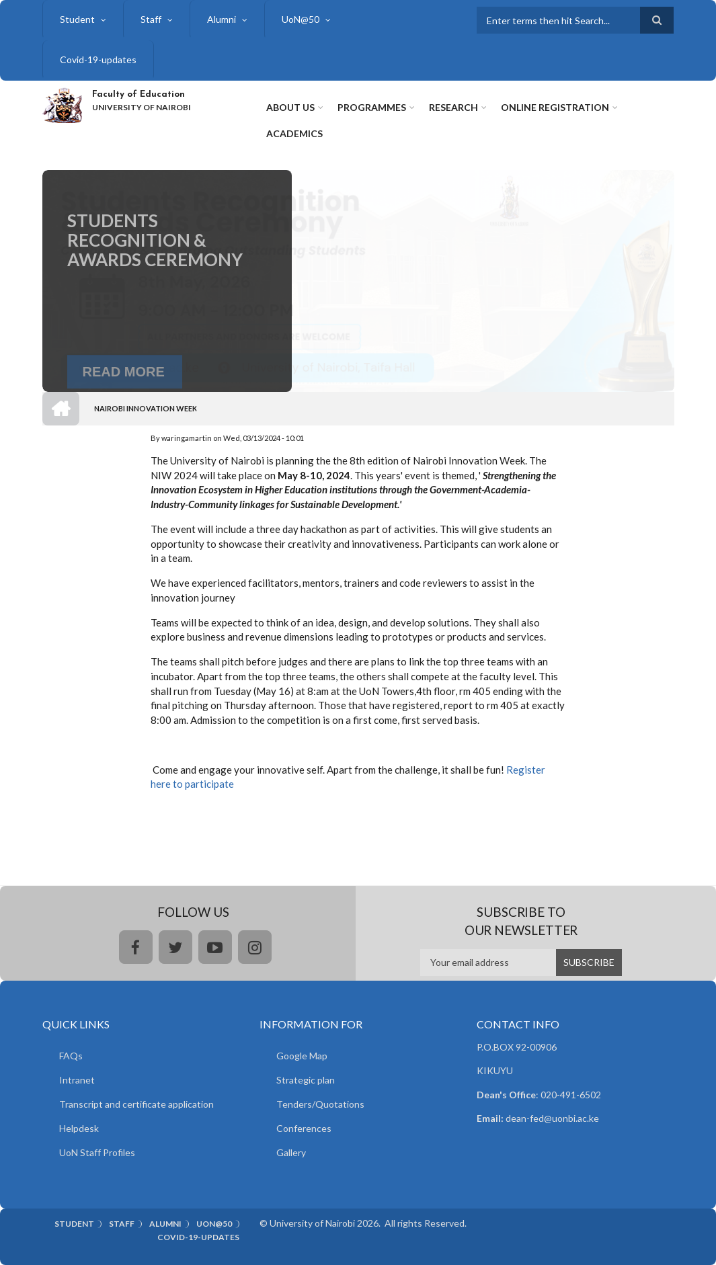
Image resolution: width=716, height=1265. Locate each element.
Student (77, 19)
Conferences (303, 1128)
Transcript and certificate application (136, 1104)
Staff (151, 19)
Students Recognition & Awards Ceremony (155, 265)
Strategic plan (305, 1080)
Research (453, 107)
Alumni (221, 19)
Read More (124, 389)
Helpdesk (79, 1128)
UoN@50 (300, 19)
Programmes (371, 107)
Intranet (77, 1080)
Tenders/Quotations (320, 1104)
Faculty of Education (138, 94)
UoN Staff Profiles (97, 1152)
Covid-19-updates (98, 59)
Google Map (301, 1055)
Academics (294, 133)
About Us (290, 107)
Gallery (291, 1152)
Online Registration (555, 107)
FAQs (71, 1055)
